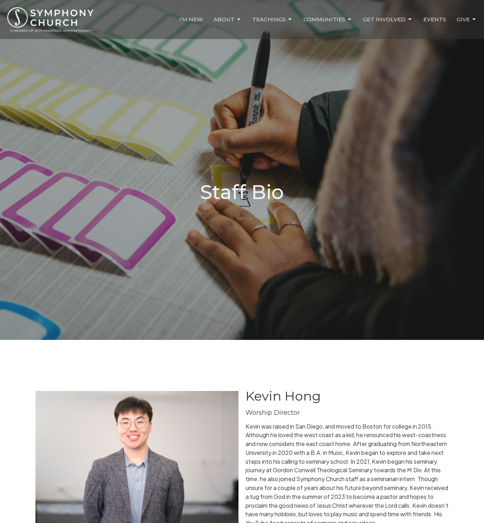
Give (467, 19)
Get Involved (388, 19)
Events (434, 19)
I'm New (191, 19)
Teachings (272, 19)
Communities (327, 19)
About (228, 19)
